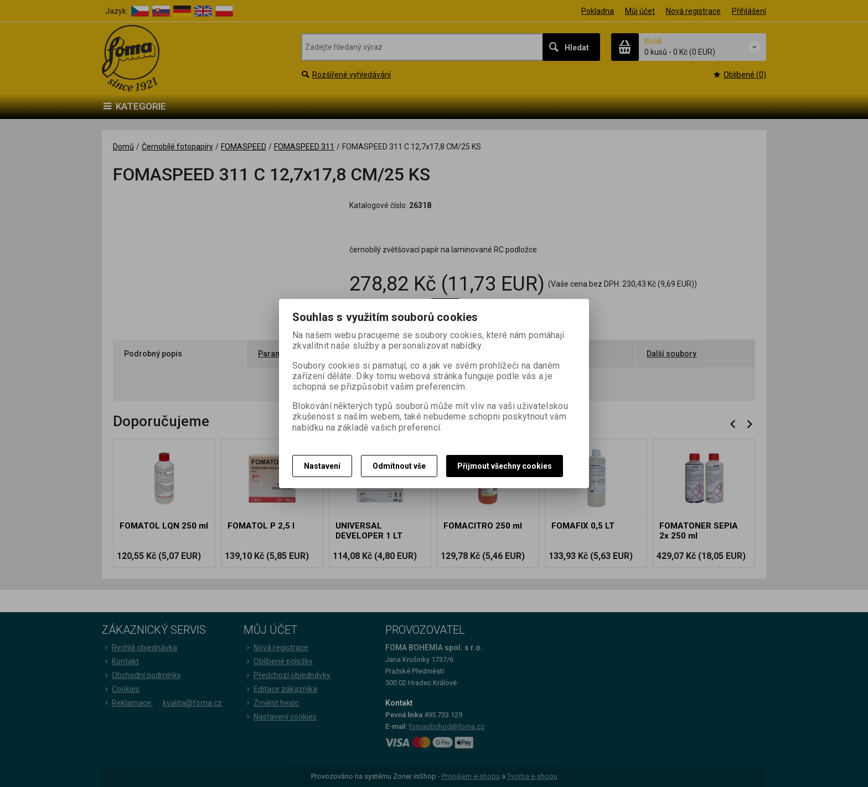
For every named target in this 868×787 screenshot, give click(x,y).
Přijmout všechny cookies (504, 466)
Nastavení (322, 466)
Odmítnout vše (399, 466)
